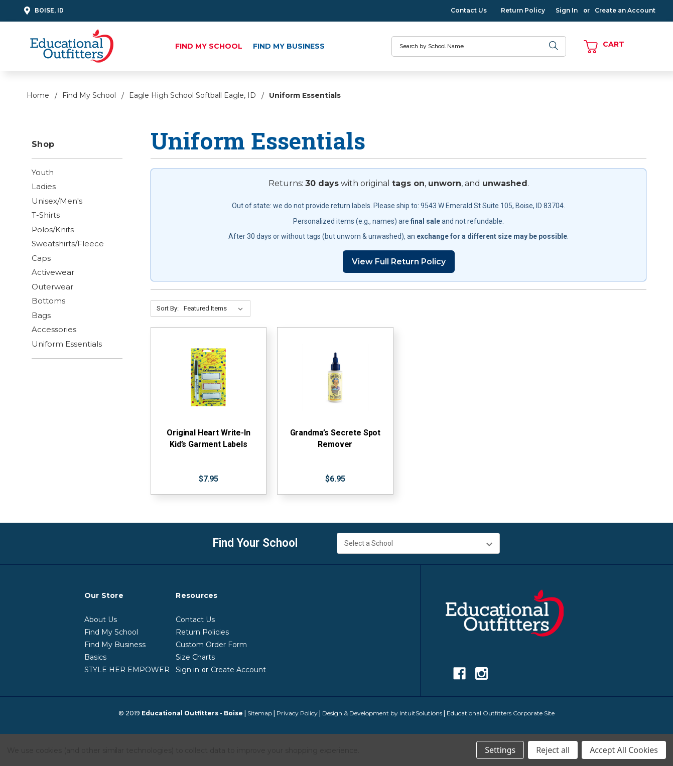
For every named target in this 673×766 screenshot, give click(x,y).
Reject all (553, 749)
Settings (500, 749)
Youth (43, 172)
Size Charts (195, 657)
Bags (41, 315)
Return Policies (202, 632)
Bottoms (48, 300)
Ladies (44, 186)
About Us (100, 619)
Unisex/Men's (57, 201)
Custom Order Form (211, 644)
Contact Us (469, 10)
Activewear (53, 272)
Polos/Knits (53, 229)
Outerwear (52, 286)
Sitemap (259, 713)
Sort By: (168, 308)
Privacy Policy (297, 713)
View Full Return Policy (399, 261)
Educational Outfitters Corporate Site (501, 713)
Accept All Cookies (624, 749)
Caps (41, 258)
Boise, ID (42, 11)
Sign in (187, 669)
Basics (95, 657)
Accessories (54, 329)
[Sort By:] (215, 308)
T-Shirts (46, 215)
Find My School (208, 46)
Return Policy (523, 10)
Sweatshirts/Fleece (68, 243)
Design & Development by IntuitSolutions (382, 713)
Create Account (238, 669)
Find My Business (289, 46)
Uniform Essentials (67, 344)
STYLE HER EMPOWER (127, 669)
